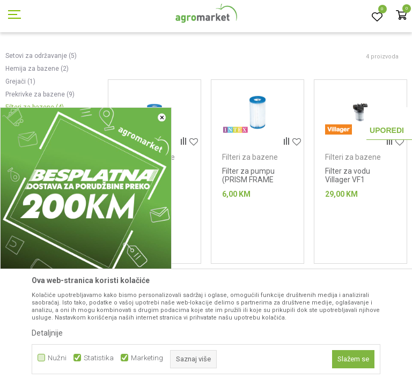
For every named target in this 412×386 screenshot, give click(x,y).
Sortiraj (341, 78)
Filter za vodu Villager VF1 (347, 223)
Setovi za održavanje (41, 104)
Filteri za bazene (250, 205)
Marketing (147, 358)
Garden (94, 60)
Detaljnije (47, 333)
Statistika (99, 358)
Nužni (57, 358)
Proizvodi (62, 60)
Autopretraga (293, 78)
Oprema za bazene (198, 60)
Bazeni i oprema (137, 60)
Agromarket (22, 60)
